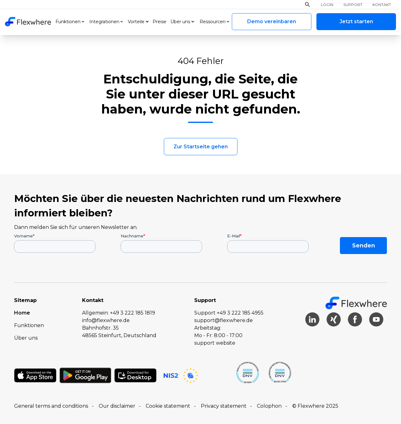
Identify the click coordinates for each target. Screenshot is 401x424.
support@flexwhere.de (223, 320)
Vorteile (136, 21)
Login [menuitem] (327, 5)
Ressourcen (213, 21)
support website (214, 343)
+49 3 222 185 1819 (132, 313)
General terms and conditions (51, 406)
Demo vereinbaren (271, 21)
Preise (159, 21)
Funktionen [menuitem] (29, 325)
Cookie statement (168, 406)
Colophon (269, 406)
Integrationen (104, 21)
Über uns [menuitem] (26, 338)
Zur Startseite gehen (201, 147)
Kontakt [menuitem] (381, 5)
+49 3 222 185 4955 (240, 313)
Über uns (180, 21)
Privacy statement (224, 406)
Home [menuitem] (22, 313)
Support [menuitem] (352, 5)
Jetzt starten (356, 21)
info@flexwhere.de (106, 320)
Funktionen (68, 21)
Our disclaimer (117, 406)
